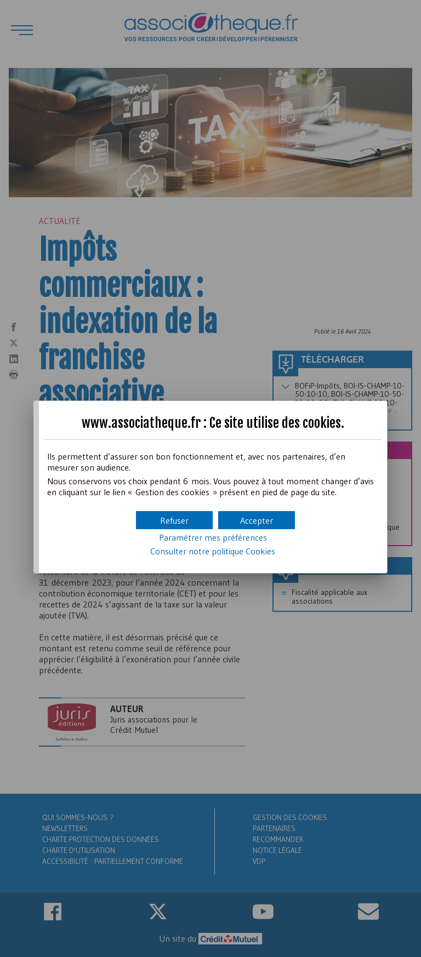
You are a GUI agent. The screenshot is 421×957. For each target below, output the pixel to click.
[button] (256, 520)
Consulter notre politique (212, 551)
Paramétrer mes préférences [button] (213, 537)
